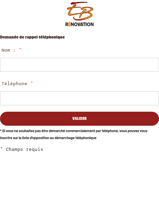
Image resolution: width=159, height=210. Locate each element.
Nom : (11, 50)
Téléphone (17, 84)
